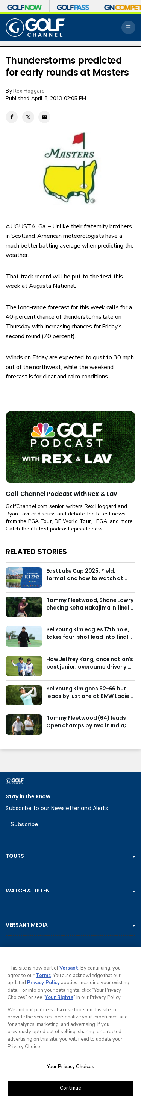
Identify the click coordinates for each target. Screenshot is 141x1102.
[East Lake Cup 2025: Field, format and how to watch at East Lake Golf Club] (24, 577)
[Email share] (44, 117)
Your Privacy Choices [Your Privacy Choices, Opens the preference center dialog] (71, 1067)
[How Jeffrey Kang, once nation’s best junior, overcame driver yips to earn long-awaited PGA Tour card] (24, 666)
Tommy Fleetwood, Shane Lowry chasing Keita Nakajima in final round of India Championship (89, 604)
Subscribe (24, 824)
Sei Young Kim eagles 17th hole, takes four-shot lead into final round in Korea (87, 633)
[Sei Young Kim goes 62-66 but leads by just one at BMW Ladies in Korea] (24, 695)
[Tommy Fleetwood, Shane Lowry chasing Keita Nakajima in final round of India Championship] (24, 607)
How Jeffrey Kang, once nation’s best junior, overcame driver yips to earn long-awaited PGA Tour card (90, 663)
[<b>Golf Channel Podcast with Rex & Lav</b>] (70, 447)
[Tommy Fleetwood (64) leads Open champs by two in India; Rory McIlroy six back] (24, 724)
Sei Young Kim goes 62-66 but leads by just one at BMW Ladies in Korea (89, 692)
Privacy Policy (43, 983)
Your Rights (59, 998)
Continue (70, 1089)
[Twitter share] (28, 117)
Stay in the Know (28, 796)
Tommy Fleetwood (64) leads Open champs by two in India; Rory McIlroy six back (86, 722)
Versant (68, 969)
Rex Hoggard (29, 90)
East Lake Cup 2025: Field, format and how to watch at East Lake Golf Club (84, 574)
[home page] (35, 27)
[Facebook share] (12, 117)
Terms (43, 976)
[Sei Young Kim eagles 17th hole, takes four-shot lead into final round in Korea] (24, 636)
